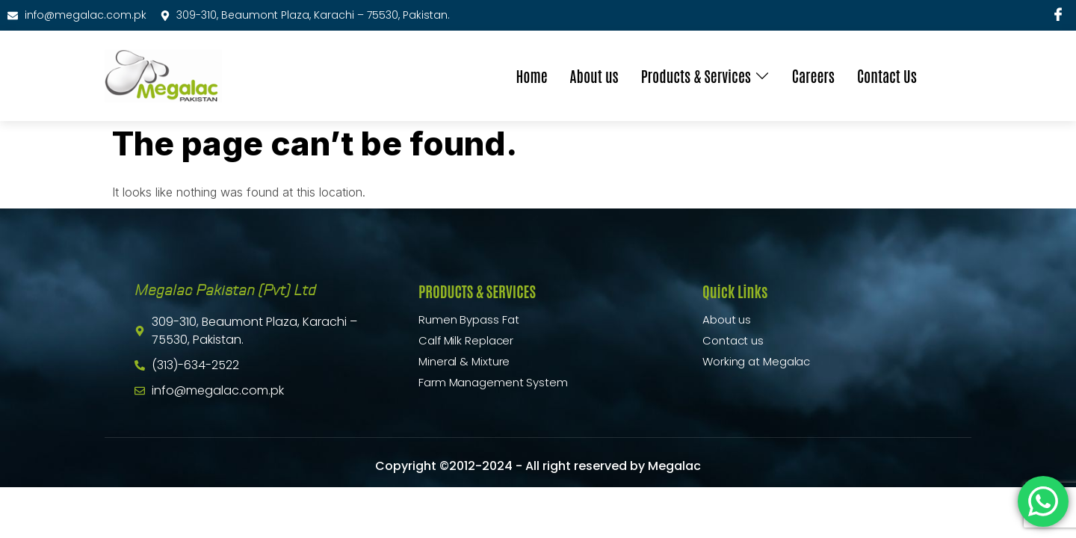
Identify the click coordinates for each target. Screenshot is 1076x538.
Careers (813, 75)
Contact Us (887, 75)
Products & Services (705, 75)
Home (531, 75)
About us (594, 75)
